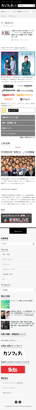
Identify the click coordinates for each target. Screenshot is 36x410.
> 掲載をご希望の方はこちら (27, 137)
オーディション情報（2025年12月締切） (22, 301)
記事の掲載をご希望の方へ (9, 340)
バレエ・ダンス (7, 259)
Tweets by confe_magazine (9, 189)
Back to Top (18, 231)
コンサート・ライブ (9, 269)
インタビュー (26, 39)
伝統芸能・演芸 (7, 274)
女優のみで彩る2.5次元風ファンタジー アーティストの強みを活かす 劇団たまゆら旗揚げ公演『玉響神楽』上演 (23, 34)
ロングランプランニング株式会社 (13, 383)
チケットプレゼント (9, 133)
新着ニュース (5, 11)
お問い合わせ (7, 393)
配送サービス (7, 128)
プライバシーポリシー (9, 388)
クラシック (6, 264)
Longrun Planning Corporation (23, 406)
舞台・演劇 (6, 254)
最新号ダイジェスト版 (10, 117)
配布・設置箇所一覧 (9, 123)
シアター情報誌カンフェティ (20, 11)
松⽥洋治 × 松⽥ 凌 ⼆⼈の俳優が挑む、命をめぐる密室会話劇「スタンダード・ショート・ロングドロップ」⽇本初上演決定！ (23, 313)
